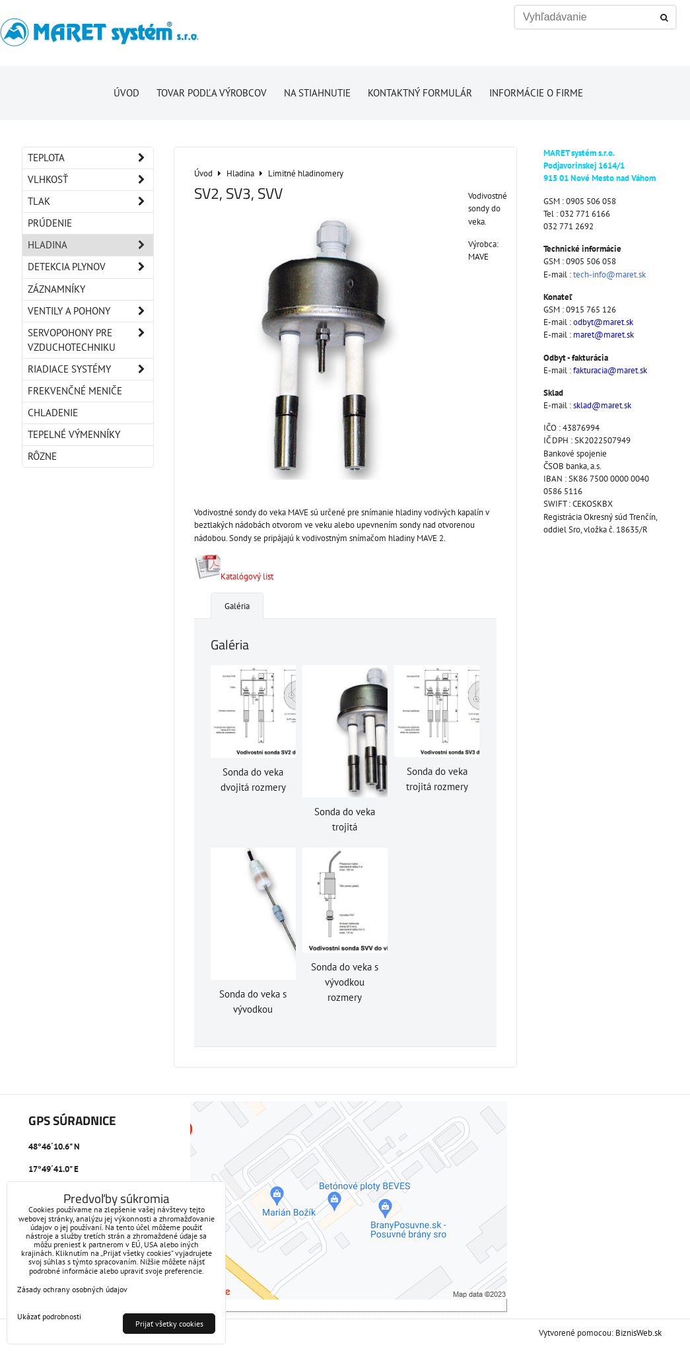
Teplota (90, 157)
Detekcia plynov (90, 266)
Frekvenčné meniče (75, 390)
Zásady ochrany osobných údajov (72, 1289)
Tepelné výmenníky (74, 434)
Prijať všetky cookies (169, 1324)
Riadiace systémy (90, 369)
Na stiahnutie (317, 93)
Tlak (90, 201)
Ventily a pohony (90, 311)
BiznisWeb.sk (638, 1332)
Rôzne (42, 456)
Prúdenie (50, 223)
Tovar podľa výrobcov (211, 93)
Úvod (126, 93)
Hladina (90, 245)
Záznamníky (56, 289)
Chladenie (53, 412)
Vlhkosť (90, 179)
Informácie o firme (536, 93)
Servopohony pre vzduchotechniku (90, 340)
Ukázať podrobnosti (49, 1316)
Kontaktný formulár (420, 93)
